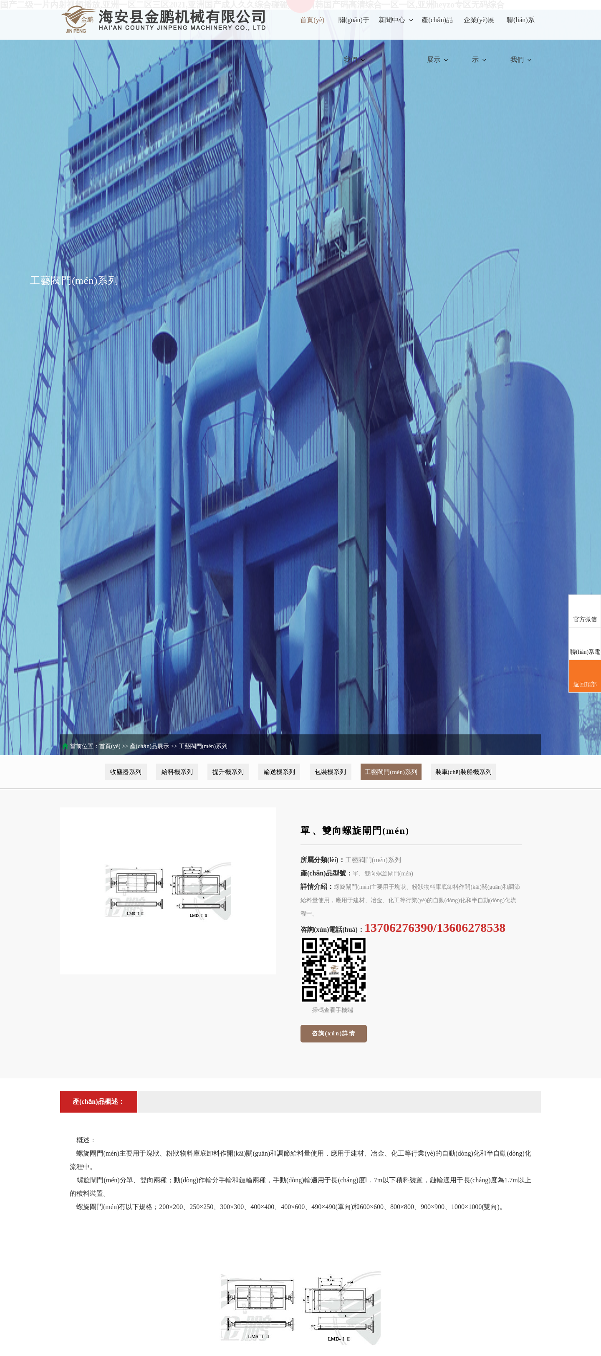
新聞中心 (396, 19)
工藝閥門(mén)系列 (203, 746)
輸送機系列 (279, 772)
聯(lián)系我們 (521, 39)
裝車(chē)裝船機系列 (463, 772)
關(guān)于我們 (353, 39)
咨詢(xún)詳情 (334, 1033)
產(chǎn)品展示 (437, 39)
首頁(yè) (312, 19)
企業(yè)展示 (479, 39)
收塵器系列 (125, 772)
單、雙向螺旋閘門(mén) (354, 830)
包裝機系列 (330, 772)
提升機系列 (228, 772)
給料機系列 (177, 772)
